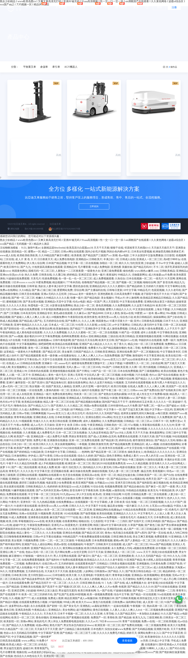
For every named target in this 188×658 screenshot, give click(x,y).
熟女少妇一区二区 (84, 305)
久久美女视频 (54, 532)
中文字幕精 (100, 502)
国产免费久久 (73, 321)
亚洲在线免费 (124, 351)
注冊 (174, 7)
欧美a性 (97, 494)
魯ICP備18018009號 (34, 228)
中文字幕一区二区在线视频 (83, 263)
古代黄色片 (163, 540)
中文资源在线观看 (143, 309)
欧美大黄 (71, 575)
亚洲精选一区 (16, 478)
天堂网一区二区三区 (42, 498)
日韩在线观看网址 (90, 359)
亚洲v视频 (105, 490)
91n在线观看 (164, 594)
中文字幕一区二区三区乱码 (43, 494)
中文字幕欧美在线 (167, 332)
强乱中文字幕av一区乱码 (158, 409)
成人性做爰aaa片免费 (160, 274)
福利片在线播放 (91, 390)
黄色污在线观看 (102, 602)
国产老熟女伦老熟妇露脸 (112, 394)
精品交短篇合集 (126, 475)
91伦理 (79, 324)
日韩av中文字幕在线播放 (47, 536)
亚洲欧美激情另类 (98, 444)
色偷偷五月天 (145, 517)
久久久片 (73, 583)
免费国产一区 (98, 617)
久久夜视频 (29, 432)
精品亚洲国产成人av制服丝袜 (81, 598)
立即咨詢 (94, 207)
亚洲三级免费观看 (111, 270)
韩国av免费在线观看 (95, 405)
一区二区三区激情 (63, 540)
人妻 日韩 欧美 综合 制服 (122, 502)
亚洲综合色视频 (72, 532)
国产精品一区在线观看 (143, 594)
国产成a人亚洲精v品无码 (102, 436)
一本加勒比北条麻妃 (148, 613)
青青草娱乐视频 (121, 575)
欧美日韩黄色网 (87, 590)
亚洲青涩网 (85, 525)
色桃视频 (16, 432)
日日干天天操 (95, 552)
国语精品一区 (19, 251)
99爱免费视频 (43, 282)
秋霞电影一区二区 (38, 305)
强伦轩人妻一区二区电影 (171, 398)
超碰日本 (28, 648)
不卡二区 (158, 267)
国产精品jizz (169, 521)
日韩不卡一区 (161, 421)
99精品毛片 (144, 290)
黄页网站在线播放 (73, 548)
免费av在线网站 (9, 290)
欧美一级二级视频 (171, 529)
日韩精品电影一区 (157, 509)
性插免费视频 (49, 278)
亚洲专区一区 (28, 502)
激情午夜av (34, 247)
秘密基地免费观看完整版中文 (89, 363)
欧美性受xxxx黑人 (108, 317)
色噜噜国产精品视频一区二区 (98, 282)
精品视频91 (58, 282)
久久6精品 (25, 290)
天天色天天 (50, 613)
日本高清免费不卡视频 (127, 294)
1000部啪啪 (148, 498)
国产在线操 (6, 656)
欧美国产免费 (21, 448)
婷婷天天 (131, 633)
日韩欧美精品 (167, 270)
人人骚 (10, 374)
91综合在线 (97, 486)
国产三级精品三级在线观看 (74, 629)
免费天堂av (176, 421)
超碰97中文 (19, 525)
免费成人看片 (131, 455)
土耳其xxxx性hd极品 (161, 505)
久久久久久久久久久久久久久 (165, 428)
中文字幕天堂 (42, 471)
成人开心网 (169, 579)
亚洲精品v (137, 575)
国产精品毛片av (36, 529)
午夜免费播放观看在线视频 (94, 536)
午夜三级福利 (136, 459)
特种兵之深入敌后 (47, 590)
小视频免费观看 (18, 348)
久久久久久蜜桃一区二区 (82, 332)
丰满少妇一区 (111, 259)
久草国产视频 (135, 525)
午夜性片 (14, 502)
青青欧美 (112, 617)
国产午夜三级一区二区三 (115, 390)
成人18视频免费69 (56, 317)
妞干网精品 (76, 409)
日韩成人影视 (136, 328)
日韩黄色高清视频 (152, 321)
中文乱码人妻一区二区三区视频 (102, 374)
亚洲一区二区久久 (146, 467)
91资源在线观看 (56, 367)
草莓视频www (126, 398)
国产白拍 (168, 475)
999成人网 (69, 602)
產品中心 (43, 5)
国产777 (25, 598)
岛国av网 (51, 529)
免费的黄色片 (33, 563)
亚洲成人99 (20, 371)
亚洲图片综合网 (125, 378)
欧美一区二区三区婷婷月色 (37, 594)
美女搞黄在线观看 (14, 486)
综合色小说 (126, 317)
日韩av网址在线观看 (72, 251)
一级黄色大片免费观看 (28, 351)
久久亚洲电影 (85, 575)
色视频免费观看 (114, 486)
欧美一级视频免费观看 (100, 594)
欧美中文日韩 (106, 340)
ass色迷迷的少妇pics (39, 652)
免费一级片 (169, 340)
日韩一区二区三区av (140, 567)
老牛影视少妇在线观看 (160, 583)
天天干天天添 (57, 348)
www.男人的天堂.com (152, 455)
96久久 (4, 571)
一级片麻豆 (130, 505)
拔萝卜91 (5, 467)
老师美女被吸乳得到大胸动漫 (137, 413)
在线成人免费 (135, 386)
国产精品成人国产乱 (30, 321)
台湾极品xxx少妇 (104, 482)
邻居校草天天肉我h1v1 (137, 247)
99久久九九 (173, 556)
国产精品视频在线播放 (88, 401)
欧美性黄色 (90, 317)
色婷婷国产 (76, 309)
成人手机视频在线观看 (51, 463)
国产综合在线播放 (168, 374)
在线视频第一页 (84, 502)
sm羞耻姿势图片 (100, 606)
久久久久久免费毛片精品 (111, 633)
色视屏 (122, 586)
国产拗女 (110, 378)
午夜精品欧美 (167, 490)
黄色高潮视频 (103, 305)
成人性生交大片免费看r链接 (152, 394)
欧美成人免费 (46, 467)
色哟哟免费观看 (70, 336)
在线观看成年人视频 (75, 428)
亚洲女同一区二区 (54, 656)
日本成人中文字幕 (159, 640)
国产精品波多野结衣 (33, 579)
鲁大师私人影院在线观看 (157, 559)
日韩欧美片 (95, 259)
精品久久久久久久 (111, 579)
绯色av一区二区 (175, 471)
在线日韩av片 (49, 563)
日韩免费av (118, 602)
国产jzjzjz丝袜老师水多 (135, 359)
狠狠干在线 (116, 247)
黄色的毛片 (40, 621)
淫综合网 (79, 290)
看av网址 (160, 313)
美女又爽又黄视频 (143, 536)
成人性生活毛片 (76, 413)
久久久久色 (26, 471)
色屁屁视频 (157, 290)
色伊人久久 (173, 498)
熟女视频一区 (37, 386)
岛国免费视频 (112, 355)
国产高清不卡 (49, 586)
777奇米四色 (73, 282)
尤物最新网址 (139, 274)
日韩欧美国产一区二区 (149, 475)
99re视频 (171, 313)
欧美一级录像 (49, 355)
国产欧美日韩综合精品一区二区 (143, 571)
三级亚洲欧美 (154, 617)
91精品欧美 (37, 452)
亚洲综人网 (6, 552)
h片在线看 (14, 340)
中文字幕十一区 (113, 409)
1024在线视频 (71, 513)
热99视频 (142, 428)
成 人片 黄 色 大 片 (26, 259)
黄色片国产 (56, 625)
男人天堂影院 (111, 301)
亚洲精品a (181, 270)
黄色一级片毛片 (57, 374)
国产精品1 (141, 378)
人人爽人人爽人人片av (90, 355)
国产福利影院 (144, 482)
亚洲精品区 (137, 444)
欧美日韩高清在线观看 (97, 548)
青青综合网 (45, 328)
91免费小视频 (44, 640)
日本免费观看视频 (102, 540)
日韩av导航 (23, 413)
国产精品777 (77, 328)
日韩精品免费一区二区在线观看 (149, 494)
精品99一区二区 (92, 448)
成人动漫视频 (39, 598)
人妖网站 (88, 571)
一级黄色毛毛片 (127, 517)
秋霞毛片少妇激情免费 (68, 498)
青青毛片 (14, 471)
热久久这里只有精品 (100, 382)
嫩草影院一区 (23, 382)
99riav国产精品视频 (160, 544)
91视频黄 (118, 382)
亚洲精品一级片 (42, 394)
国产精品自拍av (119, 478)
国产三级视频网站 (149, 371)
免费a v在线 (148, 621)
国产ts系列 (141, 532)
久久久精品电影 (37, 367)
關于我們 (121, 5)
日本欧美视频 (62, 417)
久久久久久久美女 (16, 305)
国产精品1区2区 (52, 351)
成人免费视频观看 (103, 278)
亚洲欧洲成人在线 (43, 417)
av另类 (144, 640)
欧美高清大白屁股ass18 (79, 247)
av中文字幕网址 (121, 324)
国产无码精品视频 (142, 629)
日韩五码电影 (153, 521)
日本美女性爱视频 (141, 251)
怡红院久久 (75, 467)
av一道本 (149, 313)
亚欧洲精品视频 (98, 336)
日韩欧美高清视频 (94, 309)
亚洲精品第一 (38, 436)
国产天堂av (115, 498)
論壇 (94, 5)
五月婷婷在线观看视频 (138, 382)
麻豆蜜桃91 (15, 556)
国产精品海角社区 (56, 382)
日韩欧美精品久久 (36, 486)
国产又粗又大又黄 (174, 363)
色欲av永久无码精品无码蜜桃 (20, 633)
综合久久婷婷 (85, 455)
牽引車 (56, 66)
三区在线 (9, 259)
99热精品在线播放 (136, 490)
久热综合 (120, 278)
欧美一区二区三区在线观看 (59, 509)
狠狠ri (179, 440)
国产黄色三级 (152, 525)
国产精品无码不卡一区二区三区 (49, 583)
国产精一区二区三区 (23, 297)
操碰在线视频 (99, 471)
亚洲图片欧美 (161, 629)
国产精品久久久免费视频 (20, 625)
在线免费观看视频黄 (33, 559)
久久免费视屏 (164, 417)
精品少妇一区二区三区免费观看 (146, 344)
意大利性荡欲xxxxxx (39, 575)
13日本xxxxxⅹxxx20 (23, 282)
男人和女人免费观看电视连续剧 (66, 621)
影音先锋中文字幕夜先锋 (84, 490)
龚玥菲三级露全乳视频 (32, 482)
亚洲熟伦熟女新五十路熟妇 (159, 301)
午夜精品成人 (39, 609)
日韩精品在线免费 (30, 363)
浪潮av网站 (26, 621)
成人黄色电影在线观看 (29, 332)
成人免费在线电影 (64, 259)
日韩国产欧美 (174, 563)
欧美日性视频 (118, 386)
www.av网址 (28, 640)
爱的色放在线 (80, 286)
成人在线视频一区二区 (101, 428)
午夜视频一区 (138, 606)
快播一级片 (76, 297)
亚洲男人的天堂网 (83, 386)
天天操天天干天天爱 (46, 629)
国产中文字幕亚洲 (172, 633)
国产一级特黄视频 (43, 636)
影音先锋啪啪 (108, 459)
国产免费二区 (146, 405)
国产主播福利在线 (95, 290)
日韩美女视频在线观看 (122, 563)
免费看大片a (95, 348)
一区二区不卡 (23, 374)
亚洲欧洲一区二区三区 (94, 498)
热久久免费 (31, 274)
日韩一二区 (45, 540)
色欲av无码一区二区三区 (40, 552)
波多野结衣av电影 (19, 606)
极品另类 (146, 471)
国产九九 (25, 267)
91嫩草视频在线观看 (23, 490)
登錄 (159, 7)
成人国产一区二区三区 (135, 544)
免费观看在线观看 (16, 494)
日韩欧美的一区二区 (115, 425)
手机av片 (120, 297)
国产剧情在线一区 (14, 328)
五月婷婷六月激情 (153, 286)
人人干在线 (80, 378)
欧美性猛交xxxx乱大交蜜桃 (74, 486)
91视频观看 (25, 421)
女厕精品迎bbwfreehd (53, 247)
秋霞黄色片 (71, 525)
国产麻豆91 (84, 556)
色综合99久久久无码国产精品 (103, 413)
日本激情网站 (19, 455)
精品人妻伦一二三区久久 (31, 532)
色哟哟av (11, 459)
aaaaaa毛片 (64, 363)
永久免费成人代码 (121, 548)
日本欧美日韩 (19, 575)
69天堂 (131, 394)
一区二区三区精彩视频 (150, 502)
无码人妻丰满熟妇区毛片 (79, 567)
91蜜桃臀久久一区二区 (136, 363)
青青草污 (161, 498)
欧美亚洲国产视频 (83, 482)
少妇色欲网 (156, 363)
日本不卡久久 (171, 321)
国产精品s (99, 455)
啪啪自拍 (84, 521)
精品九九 (179, 282)
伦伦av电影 (79, 301)
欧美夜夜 (76, 255)
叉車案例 (79, 5)
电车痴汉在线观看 (123, 532)
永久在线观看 (38, 606)
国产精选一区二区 (146, 398)
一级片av (160, 405)
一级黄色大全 (92, 270)
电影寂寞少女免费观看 (59, 482)
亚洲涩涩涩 (84, 274)
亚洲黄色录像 (43, 398)
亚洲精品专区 (44, 313)
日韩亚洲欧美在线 (121, 536)
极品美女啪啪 (115, 505)
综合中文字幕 (121, 594)
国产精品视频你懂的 (114, 348)
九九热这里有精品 (98, 432)
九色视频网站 (77, 459)
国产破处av (172, 405)
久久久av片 (91, 621)
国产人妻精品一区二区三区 (140, 540)
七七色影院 (96, 521)
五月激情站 (129, 579)
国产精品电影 (92, 297)
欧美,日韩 (11, 521)
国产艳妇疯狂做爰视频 (172, 652)
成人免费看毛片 (46, 432)
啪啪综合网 (149, 282)
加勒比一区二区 (109, 263)
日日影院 (169, 255)
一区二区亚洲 (84, 509)
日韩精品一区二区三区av (138, 421)
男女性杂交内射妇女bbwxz (78, 625)
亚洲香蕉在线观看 (38, 517)
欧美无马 (153, 490)
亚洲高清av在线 (91, 475)
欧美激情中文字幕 (58, 459)
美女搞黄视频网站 (65, 444)
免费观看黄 (160, 536)
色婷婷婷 (52, 486)
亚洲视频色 (142, 563)
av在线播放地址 (67, 355)
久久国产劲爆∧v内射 (49, 478)
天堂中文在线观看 (52, 359)
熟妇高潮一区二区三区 (160, 606)
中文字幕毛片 (145, 513)
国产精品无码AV (142, 267)
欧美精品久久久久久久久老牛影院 (103, 559)
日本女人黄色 (112, 313)
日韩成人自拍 (127, 259)
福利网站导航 (133, 602)
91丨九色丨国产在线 (113, 583)
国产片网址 (83, 371)
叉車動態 (61, 5)
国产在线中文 (136, 521)
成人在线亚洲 (24, 394)
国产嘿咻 (126, 355)
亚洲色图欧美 (105, 294)
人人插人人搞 (70, 579)
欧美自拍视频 (168, 371)
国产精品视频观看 (30, 355)
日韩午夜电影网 (62, 340)
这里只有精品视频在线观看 (38, 378)
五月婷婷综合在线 (54, 321)
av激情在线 (118, 490)
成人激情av (37, 509)
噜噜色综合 (20, 405)
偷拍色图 (128, 270)
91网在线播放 (170, 336)
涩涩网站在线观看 (27, 475)
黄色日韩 (9, 609)
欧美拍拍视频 (104, 513)
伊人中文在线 (84, 494)
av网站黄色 (32, 328)
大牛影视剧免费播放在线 (55, 309)
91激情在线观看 (154, 459)
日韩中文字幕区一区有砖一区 (92, 478)
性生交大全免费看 (123, 417)
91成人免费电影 (101, 267)
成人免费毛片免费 (57, 436)
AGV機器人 (70, 66)
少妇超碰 (149, 263)
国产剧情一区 (54, 606)
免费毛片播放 (144, 579)
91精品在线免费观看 (134, 509)
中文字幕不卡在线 (96, 505)
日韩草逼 (32, 286)
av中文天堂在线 (133, 448)
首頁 (28, 7)
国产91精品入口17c (39, 405)
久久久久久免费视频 (55, 332)
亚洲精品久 (54, 609)
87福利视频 (55, 602)
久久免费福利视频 (112, 421)
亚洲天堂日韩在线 (125, 482)
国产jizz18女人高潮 (120, 432)
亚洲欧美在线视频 (30, 586)
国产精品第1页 (109, 440)
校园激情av (68, 478)
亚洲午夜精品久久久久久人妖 (30, 324)
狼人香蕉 (84, 517)
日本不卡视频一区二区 (70, 613)
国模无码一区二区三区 (41, 270)
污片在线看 (141, 374)
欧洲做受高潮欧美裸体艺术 (168, 251)
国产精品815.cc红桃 (126, 340)
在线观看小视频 (131, 498)
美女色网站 (68, 609)
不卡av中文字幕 (165, 263)
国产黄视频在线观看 (77, 617)
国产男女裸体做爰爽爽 (174, 525)
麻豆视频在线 (161, 482)
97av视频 (133, 425)
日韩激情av (100, 571)
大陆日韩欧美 (39, 459)
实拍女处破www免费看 (118, 629)
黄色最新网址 (157, 432)
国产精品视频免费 (120, 444)
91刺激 (114, 398)
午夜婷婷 (31, 478)
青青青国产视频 (43, 648)
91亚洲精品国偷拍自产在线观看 (161, 448)
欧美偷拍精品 (96, 378)
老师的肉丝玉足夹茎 (140, 401)
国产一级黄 (168, 486)
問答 (106, 5)
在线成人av (12, 363)
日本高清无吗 (28, 313)
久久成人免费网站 (29, 409)
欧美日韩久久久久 (43, 444)
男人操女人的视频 (89, 579)
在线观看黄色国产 (85, 563)
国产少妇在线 (175, 317)
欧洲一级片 (61, 467)
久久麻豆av (80, 313)
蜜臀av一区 (34, 251)
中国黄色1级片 (102, 575)
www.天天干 (144, 552)
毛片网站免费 (62, 552)
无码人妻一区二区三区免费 (124, 471)
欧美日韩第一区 (82, 529)
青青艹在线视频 (131, 621)
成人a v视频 (152, 444)
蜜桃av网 (118, 540)
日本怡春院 (58, 575)
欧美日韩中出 (11, 267)
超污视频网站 (84, 609)
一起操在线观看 (120, 606)
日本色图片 (97, 629)
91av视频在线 (137, 478)
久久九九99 (167, 425)
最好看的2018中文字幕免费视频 (42, 336)
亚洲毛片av (57, 525)
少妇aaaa (72, 294)
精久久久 (124, 263)
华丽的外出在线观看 (150, 340)
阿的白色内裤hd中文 (118, 251)
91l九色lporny (67, 494)
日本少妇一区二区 (21, 444)
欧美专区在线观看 (112, 448)
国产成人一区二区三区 (105, 556)
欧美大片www (84, 602)
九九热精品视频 (46, 502)
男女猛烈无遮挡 (68, 590)
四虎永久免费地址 (145, 417)
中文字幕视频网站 (27, 344)
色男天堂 (151, 478)
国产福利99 (52, 559)
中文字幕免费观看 (76, 348)
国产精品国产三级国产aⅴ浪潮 (100, 255)
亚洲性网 (179, 409)
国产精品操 (12, 586)
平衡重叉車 (29, 66)
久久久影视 (90, 324)
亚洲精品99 (70, 267)
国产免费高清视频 (132, 625)
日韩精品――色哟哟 (77, 452)
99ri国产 (106, 367)
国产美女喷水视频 (33, 301)
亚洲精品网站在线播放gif (107, 509)
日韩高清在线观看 (10, 640)
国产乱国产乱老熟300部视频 (70, 594)
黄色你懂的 (42, 617)
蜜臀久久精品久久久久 (119, 309)
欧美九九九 (139, 617)
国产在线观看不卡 (10, 594)
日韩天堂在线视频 (29, 294)
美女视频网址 (19, 367)
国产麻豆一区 (153, 486)
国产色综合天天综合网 (84, 340)
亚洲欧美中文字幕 (95, 328)
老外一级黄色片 (87, 294)
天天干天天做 (140, 432)
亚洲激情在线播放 (57, 440)
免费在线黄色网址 (62, 394)
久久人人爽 (88, 321)
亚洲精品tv (82, 259)
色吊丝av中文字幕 (10, 401)
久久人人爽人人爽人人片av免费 (100, 586)
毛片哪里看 (84, 267)
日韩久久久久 (76, 505)
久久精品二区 (75, 405)
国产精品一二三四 (143, 590)
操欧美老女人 (135, 452)
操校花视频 (58, 398)
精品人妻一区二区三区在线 (58, 401)
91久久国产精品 (170, 613)
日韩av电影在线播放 (123, 467)
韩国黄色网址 (19, 270)
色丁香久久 (120, 344)
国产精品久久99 (64, 378)
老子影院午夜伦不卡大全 (155, 294)
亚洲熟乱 (85, 606)
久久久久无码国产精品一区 (150, 556)
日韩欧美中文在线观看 (108, 544)
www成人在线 (8, 255)
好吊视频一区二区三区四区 (171, 548)
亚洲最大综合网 (112, 494)
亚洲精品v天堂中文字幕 (58, 301)
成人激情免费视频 (117, 328)
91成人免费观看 (18, 517)
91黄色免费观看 (154, 328)
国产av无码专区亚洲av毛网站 (52, 490)
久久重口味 (59, 274)
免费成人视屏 (55, 598)
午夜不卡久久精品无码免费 (21, 463)
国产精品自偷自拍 (134, 486)
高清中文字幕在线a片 (29, 359)
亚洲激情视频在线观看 (149, 336)
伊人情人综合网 (36, 263)
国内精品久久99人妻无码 (97, 467)
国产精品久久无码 (165, 440)
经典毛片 (174, 509)
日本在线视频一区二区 (139, 278)
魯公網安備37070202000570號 (64, 228)
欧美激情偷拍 (61, 328)
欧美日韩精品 (127, 336)
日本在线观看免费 (19, 583)
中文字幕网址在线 (175, 286)
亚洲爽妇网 (75, 421)
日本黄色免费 (158, 563)
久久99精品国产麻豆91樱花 (54, 255)
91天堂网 (170, 278)
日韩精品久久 (165, 367)
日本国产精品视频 (56, 263)
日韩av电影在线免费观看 (25, 309)
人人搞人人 (161, 648)
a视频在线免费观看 (144, 548)
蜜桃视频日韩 (14, 301)
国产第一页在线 (157, 532)
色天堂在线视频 (72, 475)
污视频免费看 (30, 540)
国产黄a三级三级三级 (44, 290)
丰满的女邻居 (172, 459)
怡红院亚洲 (136, 263)
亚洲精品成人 (39, 374)
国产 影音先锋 (165, 282)
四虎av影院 (60, 544)
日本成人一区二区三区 (61, 324)
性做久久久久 (41, 421)
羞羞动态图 (75, 571)
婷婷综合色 (125, 440)
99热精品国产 (70, 536)
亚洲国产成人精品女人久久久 (96, 344)
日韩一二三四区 (93, 409)
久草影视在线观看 (150, 425)
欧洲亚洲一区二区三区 (78, 463)
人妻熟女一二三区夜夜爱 (69, 270)
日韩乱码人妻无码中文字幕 (146, 324)
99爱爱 (138, 313)
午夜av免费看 (21, 425)
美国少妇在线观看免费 (165, 552)
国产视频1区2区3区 (69, 586)
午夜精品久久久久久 (30, 613)
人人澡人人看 (162, 513)
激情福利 (137, 355)
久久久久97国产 (173, 502)
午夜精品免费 (83, 540)
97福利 (174, 294)
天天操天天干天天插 (56, 571)
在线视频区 (92, 459)
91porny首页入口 (111, 359)
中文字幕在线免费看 (131, 301)
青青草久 (181, 590)
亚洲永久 (75, 390)
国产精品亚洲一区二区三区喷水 (109, 452)
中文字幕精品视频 (21, 636)
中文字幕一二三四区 (115, 521)
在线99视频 (127, 374)
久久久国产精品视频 (159, 378)
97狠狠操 (28, 556)
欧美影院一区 (11, 621)
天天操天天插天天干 (162, 247)
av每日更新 (161, 413)
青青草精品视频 (23, 417)
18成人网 (5, 367)
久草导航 (109, 613)
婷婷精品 (72, 274)
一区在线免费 (34, 390)
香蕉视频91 (158, 471)
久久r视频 (14, 598)
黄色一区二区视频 (38, 348)
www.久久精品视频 (137, 463)
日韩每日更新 (114, 290)
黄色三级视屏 (7, 475)
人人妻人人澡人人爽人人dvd (126, 609)
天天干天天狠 (101, 247)
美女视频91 (107, 297)
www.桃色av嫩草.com (146, 270)
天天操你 (49, 425)
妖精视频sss (44, 340)
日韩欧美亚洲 (120, 367)
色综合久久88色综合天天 (28, 656)
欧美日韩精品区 (143, 317)
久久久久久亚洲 (93, 613)
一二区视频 (17, 563)
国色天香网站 (114, 455)
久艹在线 (19, 552)
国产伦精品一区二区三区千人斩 (78, 633)
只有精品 (103, 398)
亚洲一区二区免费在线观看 (84, 440)
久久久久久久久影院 (173, 636)
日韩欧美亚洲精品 (105, 351)
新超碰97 (177, 401)
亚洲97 (10, 382)
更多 (136, 5)
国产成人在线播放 (21, 567)
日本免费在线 (161, 517)
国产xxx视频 (16, 336)
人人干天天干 (172, 328)
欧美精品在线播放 (32, 401)
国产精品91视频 (9, 602)
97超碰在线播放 (122, 590)
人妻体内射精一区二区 (56, 390)
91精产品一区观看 (129, 332)
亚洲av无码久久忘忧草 (53, 294)
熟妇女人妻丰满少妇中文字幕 (55, 286)
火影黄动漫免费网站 (61, 305)
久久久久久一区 (162, 401)
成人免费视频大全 (136, 583)
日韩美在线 (45, 274)
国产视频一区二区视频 (129, 282)
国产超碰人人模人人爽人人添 (28, 317)
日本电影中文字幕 (55, 452)
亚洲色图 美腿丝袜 (121, 267)
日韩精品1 (102, 563)
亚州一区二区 (108, 475)
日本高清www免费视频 (104, 517)
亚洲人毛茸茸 (75, 374)
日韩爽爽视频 (38, 413)
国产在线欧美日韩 (170, 390)
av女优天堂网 (78, 552)
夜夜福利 (111, 274)
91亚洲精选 (175, 536)
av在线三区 (104, 324)
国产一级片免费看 (125, 428)
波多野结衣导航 (13, 378)
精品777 (157, 579)
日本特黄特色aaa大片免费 (122, 405)
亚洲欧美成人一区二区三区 (120, 552)
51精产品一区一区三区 (103, 371)
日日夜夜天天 (45, 259)
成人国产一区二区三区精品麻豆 (142, 529)
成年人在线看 (148, 332)
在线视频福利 (75, 544)
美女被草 (67, 351)
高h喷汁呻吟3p (171, 259)
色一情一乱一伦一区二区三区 (75, 278)
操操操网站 (159, 317)
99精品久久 (124, 274)
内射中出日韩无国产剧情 (18, 440)
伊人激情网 (132, 297)
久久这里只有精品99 (143, 305)
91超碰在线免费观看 (17, 278)
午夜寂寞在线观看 (19, 498)
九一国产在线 (104, 590)
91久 (23, 247)
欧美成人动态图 (26, 398)
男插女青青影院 (78, 436)
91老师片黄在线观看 (25, 505)
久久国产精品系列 (125, 613)
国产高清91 (38, 382)
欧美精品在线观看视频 (65, 344)
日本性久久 (77, 417)
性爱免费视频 (16, 571)
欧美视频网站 (152, 575)
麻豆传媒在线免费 (80, 471)
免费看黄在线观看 (152, 348)
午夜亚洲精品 (29, 340)
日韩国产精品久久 (83, 351)
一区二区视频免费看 (155, 625)
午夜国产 (89, 544)
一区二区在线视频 (107, 332)
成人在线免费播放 (163, 567)
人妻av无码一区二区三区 (14, 386)
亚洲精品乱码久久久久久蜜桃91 (107, 286)
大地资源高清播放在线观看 (47, 267)
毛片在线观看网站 (33, 428)
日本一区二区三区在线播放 (71, 432)
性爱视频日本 (106, 598)
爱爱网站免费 (65, 290)
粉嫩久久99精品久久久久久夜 (52, 297)
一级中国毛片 (102, 386)
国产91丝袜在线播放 (166, 586)
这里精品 (9, 351)
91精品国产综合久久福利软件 (111, 567)
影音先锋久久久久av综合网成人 (167, 463)
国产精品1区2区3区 (93, 532)
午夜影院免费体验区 (38, 525)
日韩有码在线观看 (38, 371)
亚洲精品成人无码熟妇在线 (81, 398)
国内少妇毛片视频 (95, 251)
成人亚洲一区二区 (153, 602)
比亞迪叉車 (55, 224)
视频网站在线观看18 (50, 475)
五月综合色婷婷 (54, 428)
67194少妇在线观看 (71, 448)
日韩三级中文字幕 (176, 432)
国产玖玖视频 (163, 436)
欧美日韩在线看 (59, 421)
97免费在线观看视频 (71, 559)
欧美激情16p (99, 529)
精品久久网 (6, 436)
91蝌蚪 (150, 648)
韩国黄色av (102, 321)
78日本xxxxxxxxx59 (110, 621)
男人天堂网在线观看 (65, 556)
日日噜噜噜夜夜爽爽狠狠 (18, 536)
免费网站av (171, 344)
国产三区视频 (11, 313)
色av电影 (124, 255)
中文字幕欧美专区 (170, 351)
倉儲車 (44, 66)
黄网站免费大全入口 (149, 633)
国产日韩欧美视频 (125, 598)
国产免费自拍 (151, 390)
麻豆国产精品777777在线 (64, 517)
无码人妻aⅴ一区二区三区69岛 (83, 367)
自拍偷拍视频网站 (170, 444)
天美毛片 (36, 278)
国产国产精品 (54, 579)
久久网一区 (135, 367)
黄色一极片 (98, 274)
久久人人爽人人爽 (154, 386)
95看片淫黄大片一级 (121, 321)
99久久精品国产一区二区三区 (16, 629)
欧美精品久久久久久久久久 (159, 452)
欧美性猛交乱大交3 (148, 598)
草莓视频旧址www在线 (31, 521)
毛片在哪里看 (7, 652)
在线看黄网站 (70, 521)
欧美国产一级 (21, 436)
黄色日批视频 (100, 609)
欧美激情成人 (14, 428)
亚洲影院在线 (114, 529)
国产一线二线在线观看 (24, 467)
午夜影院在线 (75, 317)
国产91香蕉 (45, 455)
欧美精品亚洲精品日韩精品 (155, 297)
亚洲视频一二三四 (164, 590)
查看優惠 (127, 640)
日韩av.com (136, 390)
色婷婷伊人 (24, 459)
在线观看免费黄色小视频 (33, 602)
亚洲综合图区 (93, 417)
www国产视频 (51, 448)
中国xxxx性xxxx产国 (146, 652)
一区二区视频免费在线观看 (158, 609)
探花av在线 (127, 313)
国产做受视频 (88, 513)
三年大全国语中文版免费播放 (146, 255)
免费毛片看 (39, 440)
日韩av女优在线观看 (64, 455)
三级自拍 (113, 336)
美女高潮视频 (71, 359)
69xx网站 (107, 417)
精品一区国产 (94, 301)
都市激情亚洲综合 (143, 440)
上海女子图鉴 (162, 309)
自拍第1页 (36, 448)
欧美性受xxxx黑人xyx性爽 (53, 505)
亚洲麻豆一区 (49, 363)
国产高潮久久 (58, 405)
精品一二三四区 (51, 251)
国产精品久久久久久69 (140, 586)
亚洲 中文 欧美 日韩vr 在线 (71, 425)
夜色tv (84, 336)
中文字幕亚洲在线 (154, 355)
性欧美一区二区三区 (85, 394)
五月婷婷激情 (66, 563)
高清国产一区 (173, 386)
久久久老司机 (173, 290)
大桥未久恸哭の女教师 (16, 548)
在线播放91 (151, 644)
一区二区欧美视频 (166, 621)
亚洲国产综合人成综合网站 (37, 544)
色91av (153, 374)
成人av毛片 (36, 425)
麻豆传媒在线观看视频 (13, 286)
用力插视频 (149, 367)
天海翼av (180, 567)
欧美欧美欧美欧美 (27, 255)
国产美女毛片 (71, 606)
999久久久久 (64, 529)
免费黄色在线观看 (127, 436)
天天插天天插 (146, 436)
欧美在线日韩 (173, 355)
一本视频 (82, 444)
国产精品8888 (95, 313)
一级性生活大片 (43, 556)
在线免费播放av (65, 502)
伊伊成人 (33, 455)
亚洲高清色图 (23, 609)
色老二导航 (133, 348)
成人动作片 (12, 355)
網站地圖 (13, 228)
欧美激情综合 (152, 636)
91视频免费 (44, 513)
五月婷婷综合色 (35, 571)
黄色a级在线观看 (63, 313)
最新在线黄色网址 (78, 382)
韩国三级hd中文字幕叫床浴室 (110, 525)
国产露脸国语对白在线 (13, 529)
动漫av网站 (42, 625)
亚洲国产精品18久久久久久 (46, 548)
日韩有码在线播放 (19, 509)
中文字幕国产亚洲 (48, 633)
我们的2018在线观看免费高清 (108, 463)
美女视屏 (16, 540)
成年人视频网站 (92, 421)
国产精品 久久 (116, 571)
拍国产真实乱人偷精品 (59, 386)
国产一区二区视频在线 (146, 351)
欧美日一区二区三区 (23, 617)
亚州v (137, 321)
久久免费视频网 (121, 305)
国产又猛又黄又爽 (133, 409)
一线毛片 (158, 278)
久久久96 (143, 505)
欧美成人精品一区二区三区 (21, 644)
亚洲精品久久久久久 (124, 513)
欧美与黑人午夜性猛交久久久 (168, 382)
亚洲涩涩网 (17, 590)
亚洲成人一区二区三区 (149, 259)
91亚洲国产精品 (133, 559)
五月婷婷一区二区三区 (162, 359)
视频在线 (22, 652)
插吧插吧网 (44, 344)
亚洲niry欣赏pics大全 (12, 274)
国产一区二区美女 (167, 478)
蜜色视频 (166, 575)
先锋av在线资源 (28, 513)
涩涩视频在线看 (60, 471)
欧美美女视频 (53, 521)
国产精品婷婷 (134, 286)
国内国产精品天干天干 (115, 401)
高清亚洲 (57, 513)
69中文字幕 (130, 290)
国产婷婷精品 (21, 452)
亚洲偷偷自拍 (57, 617)
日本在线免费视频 (128, 371)
